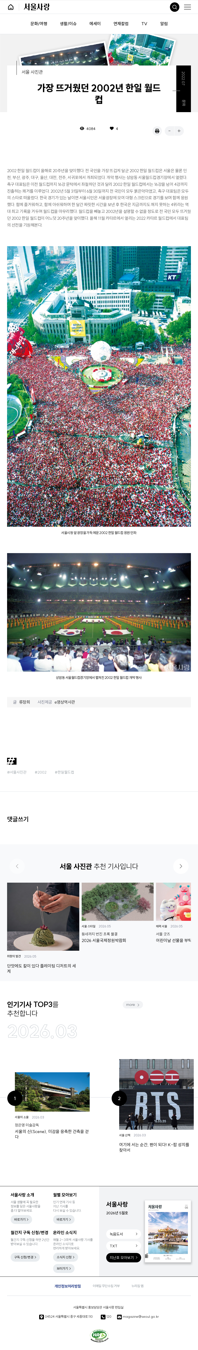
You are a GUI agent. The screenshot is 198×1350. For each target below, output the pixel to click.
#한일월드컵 (64, 772)
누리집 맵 (137, 1286)
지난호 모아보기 (122, 1257)
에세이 (95, 24)
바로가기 (19, 1219)
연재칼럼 (121, 24)
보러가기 (62, 1268)
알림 (164, 24)
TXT (113, 1246)
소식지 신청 (64, 1257)
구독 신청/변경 (23, 1257)
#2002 (40, 772)
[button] (181, 866)
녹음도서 (116, 1234)
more (130, 1004)
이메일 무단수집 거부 (106, 1286)
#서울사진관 (16, 772)
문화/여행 (38, 24)
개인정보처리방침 (68, 1286)
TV (144, 24)
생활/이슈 (68, 24)
